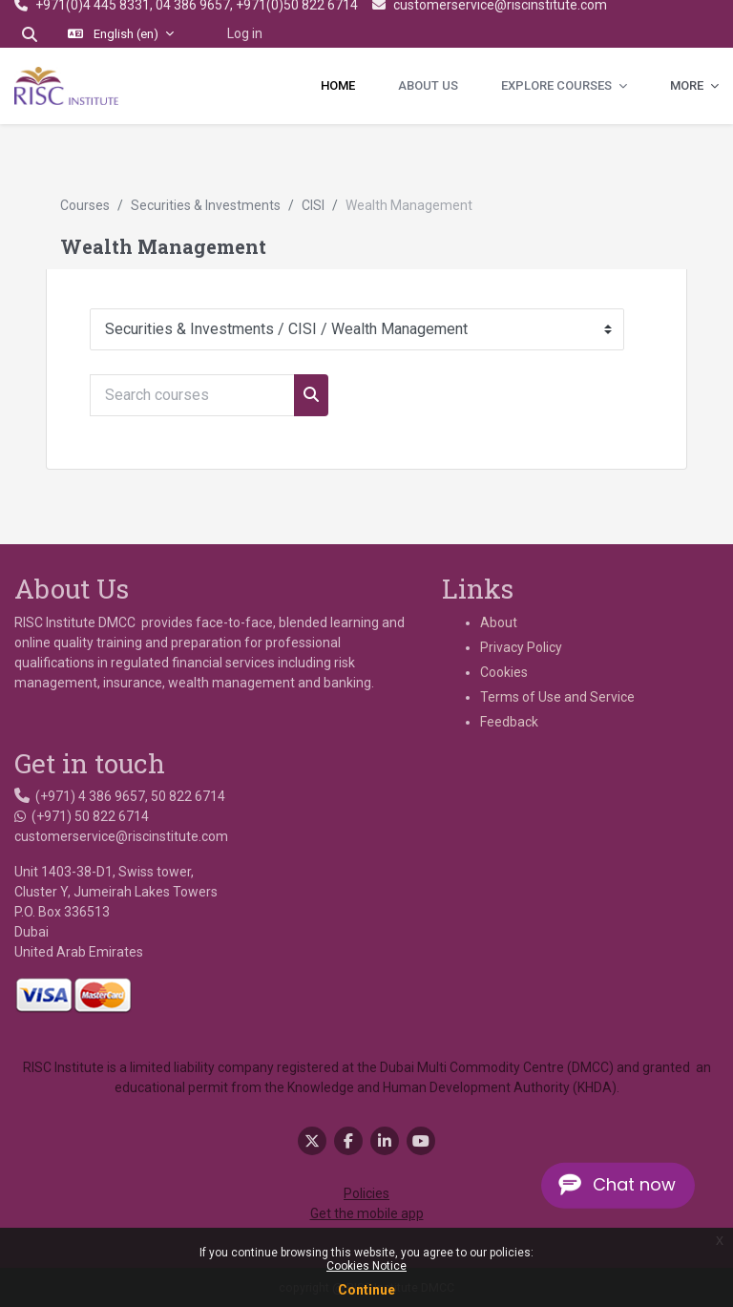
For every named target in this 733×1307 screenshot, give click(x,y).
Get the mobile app (367, 1213)
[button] (29, 34)
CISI (313, 205)
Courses (85, 205)
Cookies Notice (366, 1266)
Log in (244, 33)
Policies (366, 1193)
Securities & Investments (206, 205)
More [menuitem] (688, 85)
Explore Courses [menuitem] (558, 85)
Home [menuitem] (338, 85)
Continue (366, 1289)
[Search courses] (192, 395)
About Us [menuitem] (428, 85)
